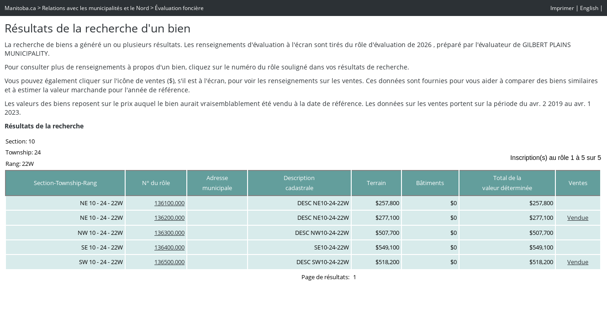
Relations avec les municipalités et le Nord (95, 8)
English (589, 8)
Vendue (577, 217)
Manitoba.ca (20, 8)
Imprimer (562, 8)
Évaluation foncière (179, 8)
